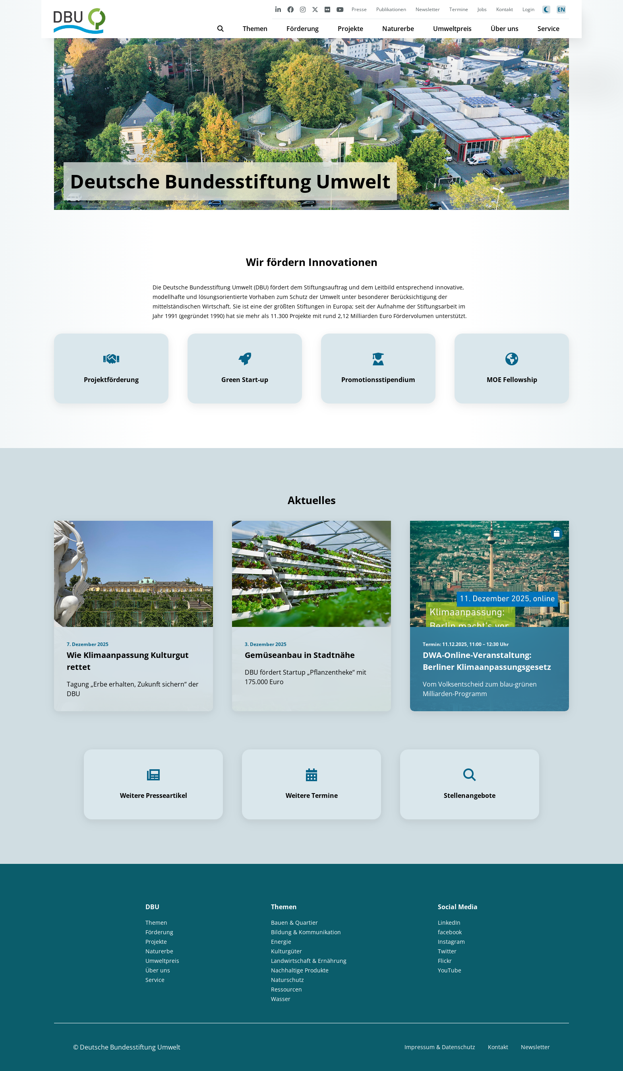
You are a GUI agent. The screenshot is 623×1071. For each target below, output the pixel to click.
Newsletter (428, 9)
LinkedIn (449, 922)
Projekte (350, 28)
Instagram (451, 941)
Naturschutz (287, 980)
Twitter (447, 951)
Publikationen (391, 9)
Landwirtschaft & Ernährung (308, 960)
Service (548, 28)
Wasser (280, 999)
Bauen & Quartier (294, 922)
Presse (359, 9)
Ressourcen (286, 989)
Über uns (505, 28)
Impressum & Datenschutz (439, 1047)
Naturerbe (398, 28)
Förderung (302, 28)
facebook (450, 932)
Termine (458, 9)
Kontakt (504, 9)
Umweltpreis (452, 28)
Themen (255, 28)
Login (528, 9)
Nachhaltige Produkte (300, 970)
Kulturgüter (286, 951)
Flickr (445, 960)
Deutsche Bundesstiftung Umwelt (130, 1047)
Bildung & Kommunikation (306, 932)
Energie (281, 941)
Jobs (482, 9)
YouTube (449, 970)
